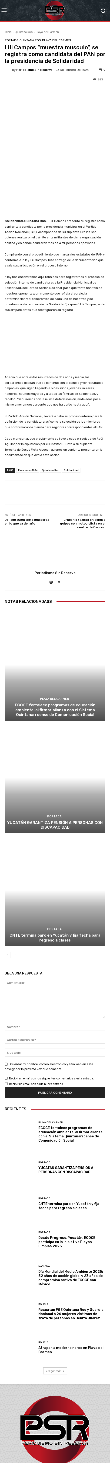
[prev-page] (7, 902)
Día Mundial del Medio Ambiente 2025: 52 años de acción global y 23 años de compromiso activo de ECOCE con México (70, 1224)
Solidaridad (71, 417)
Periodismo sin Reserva (34, 69)
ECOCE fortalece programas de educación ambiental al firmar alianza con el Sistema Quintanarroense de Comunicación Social (55, 656)
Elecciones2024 (27, 417)
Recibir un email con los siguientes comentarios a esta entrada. (51, 1025)
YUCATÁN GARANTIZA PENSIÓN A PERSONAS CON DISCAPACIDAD (55, 771)
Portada (11, 40)
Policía (43, 1251)
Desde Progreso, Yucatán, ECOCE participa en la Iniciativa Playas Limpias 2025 (66, 1188)
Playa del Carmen (47, 32)
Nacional (44, 1212)
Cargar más (55, 1317)
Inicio (8, 32)
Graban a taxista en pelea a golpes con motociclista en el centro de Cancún (82, 470)
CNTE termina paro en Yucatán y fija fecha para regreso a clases (55, 884)
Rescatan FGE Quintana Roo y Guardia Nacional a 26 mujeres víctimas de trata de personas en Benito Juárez (70, 1260)
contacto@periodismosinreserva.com (65, 1439)
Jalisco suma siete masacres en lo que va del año (27, 468)
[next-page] (15, 902)
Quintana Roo (24, 32)
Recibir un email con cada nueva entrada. (36, 1030)
